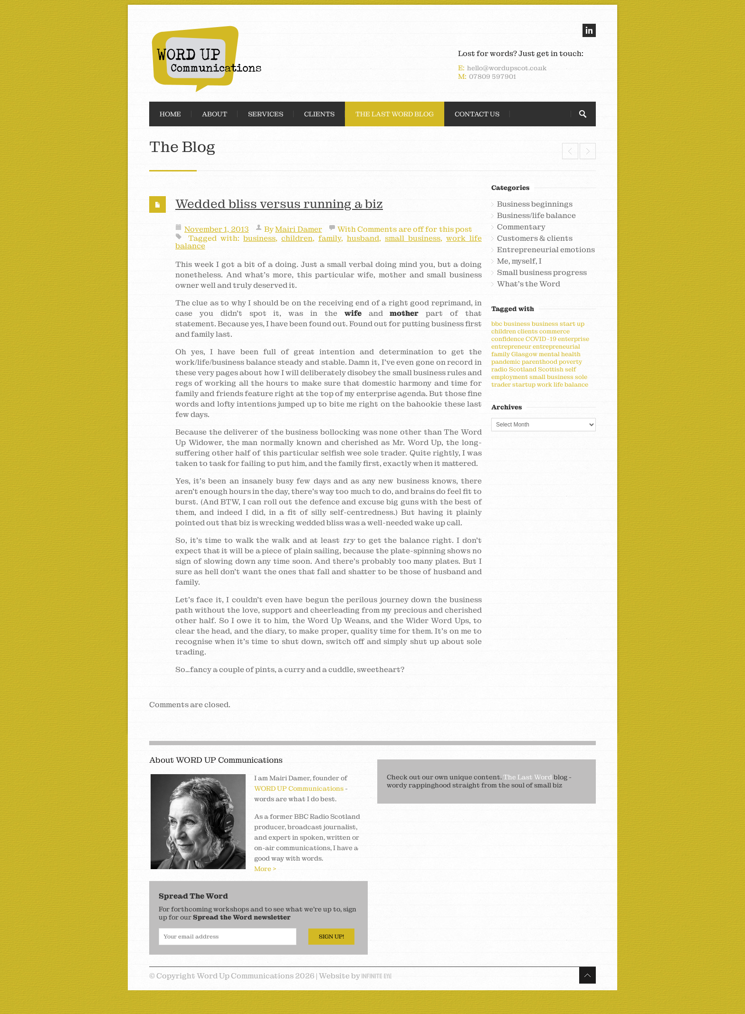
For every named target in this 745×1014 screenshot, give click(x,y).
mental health (560, 354)
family (329, 238)
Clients (319, 114)
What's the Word (528, 284)
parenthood (539, 362)
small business (412, 238)
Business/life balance (536, 215)
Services (265, 114)
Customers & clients (535, 238)
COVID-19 (540, 339)
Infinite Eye (377, 976)
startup (523, 384)
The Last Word (527, 777)
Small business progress (542, 272)
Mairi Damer (298, 229)
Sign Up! (331, 936)
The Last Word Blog (394, 114)
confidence (507, 339)
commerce (554, 331)
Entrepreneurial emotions (546, 250)
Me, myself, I (519, 261)
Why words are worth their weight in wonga (570, 151)
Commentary (521, 227)
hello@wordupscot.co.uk (507, 68)
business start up (558, 324)
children (297, 238)
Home (170, 114)
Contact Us (477, 114)
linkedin (589, 30)
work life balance (562, 384)
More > (265, 868)
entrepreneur (511, 346)
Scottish (551, 369)
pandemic (505, 362)
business (259, 238)
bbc (496, 324)
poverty (570, 362)
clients (527, 331)
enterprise (573, 339)
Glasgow (524, 354)
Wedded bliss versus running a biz (279, 204)
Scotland (522, 369)
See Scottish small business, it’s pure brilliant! (588, 151)
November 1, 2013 (216, 229)
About (214, 114)
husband (363, 238)
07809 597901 (492, 76)
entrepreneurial (556, 346)
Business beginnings (535, 204)
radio (499, 369)
